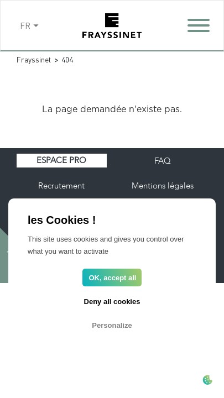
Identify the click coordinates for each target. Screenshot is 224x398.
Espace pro (61, 160)
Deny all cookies (112, 301)
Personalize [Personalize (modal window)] (112, 325)
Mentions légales (163, 185)
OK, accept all (113, 278)
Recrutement (61, 185)
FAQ (162, 160)
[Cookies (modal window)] (207, 381)
